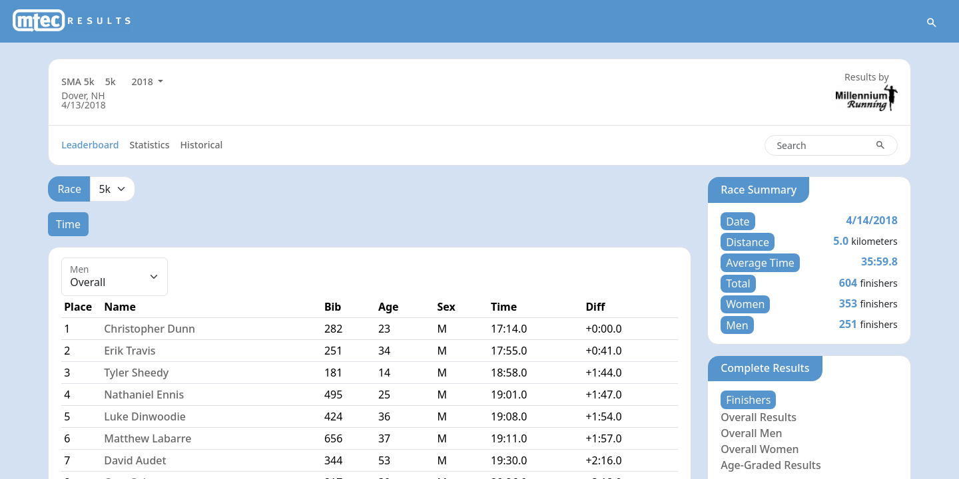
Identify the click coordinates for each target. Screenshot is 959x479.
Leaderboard (90, 144)
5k (110, 81)
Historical (201, 144)
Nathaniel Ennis (144, 394)
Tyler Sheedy (136, 372)
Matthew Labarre (147, 438)
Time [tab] (68, 224)
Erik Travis (129, 350)
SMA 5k (77, 81)
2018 (144, 81)
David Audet (135, 460)
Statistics (149, 144)
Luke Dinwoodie (145, 416)
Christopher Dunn (149, 328)
